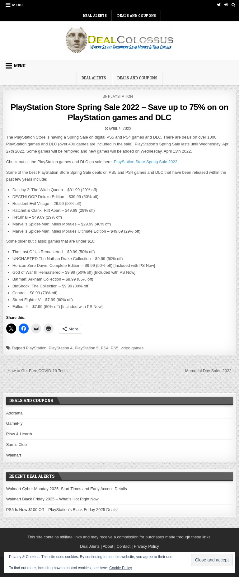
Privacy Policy (146, 546)
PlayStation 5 (87, 348)
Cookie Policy (120, 568)
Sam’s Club (16, 444)
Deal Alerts (90, 546)
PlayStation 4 (61, 348)
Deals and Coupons (136, 15)
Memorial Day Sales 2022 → (211, 370)
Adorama (14, 413)
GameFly (14, 423)
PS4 (105, 348)
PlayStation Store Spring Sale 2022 (145, 161)
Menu (17, 4)
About (108, 546)
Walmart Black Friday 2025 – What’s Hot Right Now (52, 499)
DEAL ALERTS (95, 15)
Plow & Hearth (19, 434)
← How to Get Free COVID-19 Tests (35, 370)
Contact (124, 546)
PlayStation (120, 96)
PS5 (115, 348)
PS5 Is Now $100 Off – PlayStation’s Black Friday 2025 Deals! (62, 509)
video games (132, 348)
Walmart (13, 455)
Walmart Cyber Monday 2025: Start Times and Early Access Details (66, 488)
